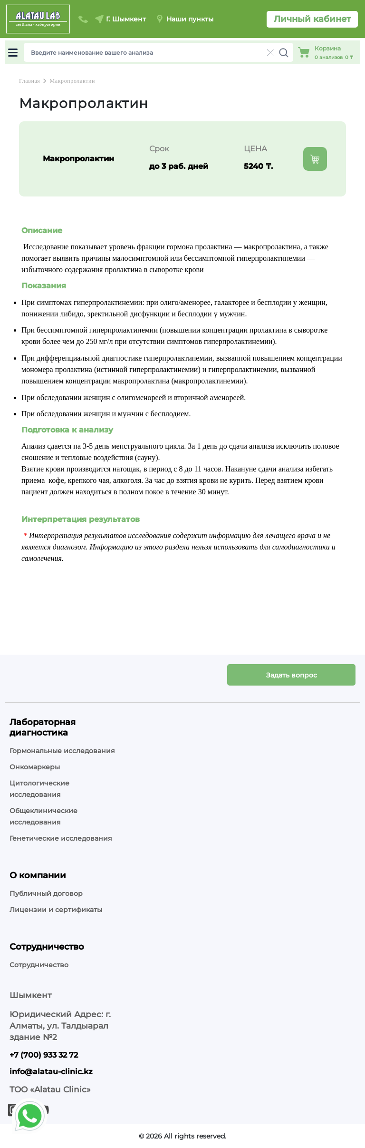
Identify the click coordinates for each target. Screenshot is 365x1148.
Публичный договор (46, 893)
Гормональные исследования (62, 750)
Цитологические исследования (39, 789)
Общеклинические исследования (43, 816)
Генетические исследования (61, 838)
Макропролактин (72, 81)
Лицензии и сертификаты (56, 909)
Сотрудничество (39, 965)
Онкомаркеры (35, 767)
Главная (29, 81)
